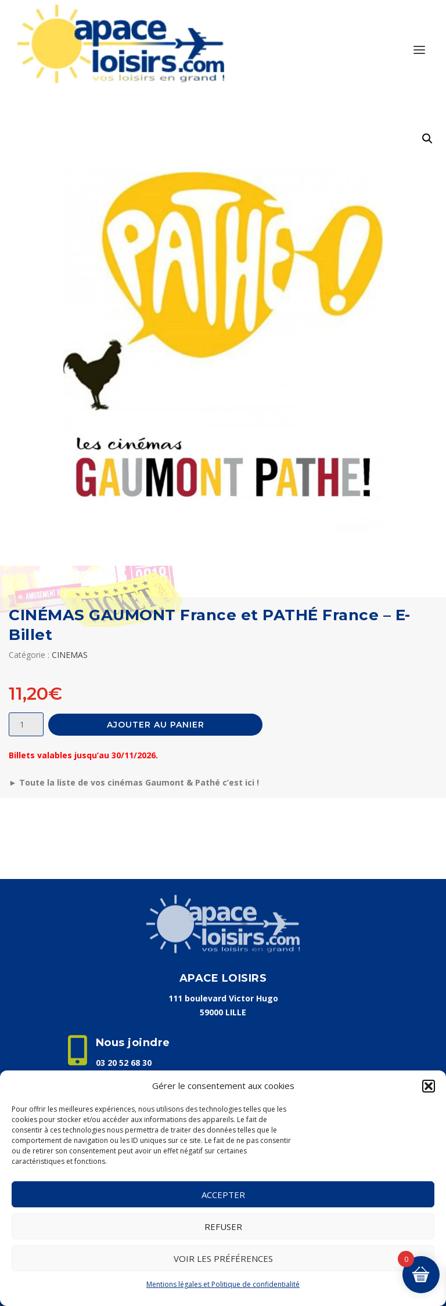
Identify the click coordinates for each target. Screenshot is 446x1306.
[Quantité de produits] (26, 724)
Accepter (223, 1194)
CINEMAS (70, 654)
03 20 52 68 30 (124, 1062)
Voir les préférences (223, 1258)
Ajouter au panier (155, 724)
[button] (428, 1086)
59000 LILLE (223, 1012)
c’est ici (238, 782)
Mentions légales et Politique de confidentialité (223, 1284)
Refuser (223, 1226)
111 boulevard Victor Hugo (223, 998)
